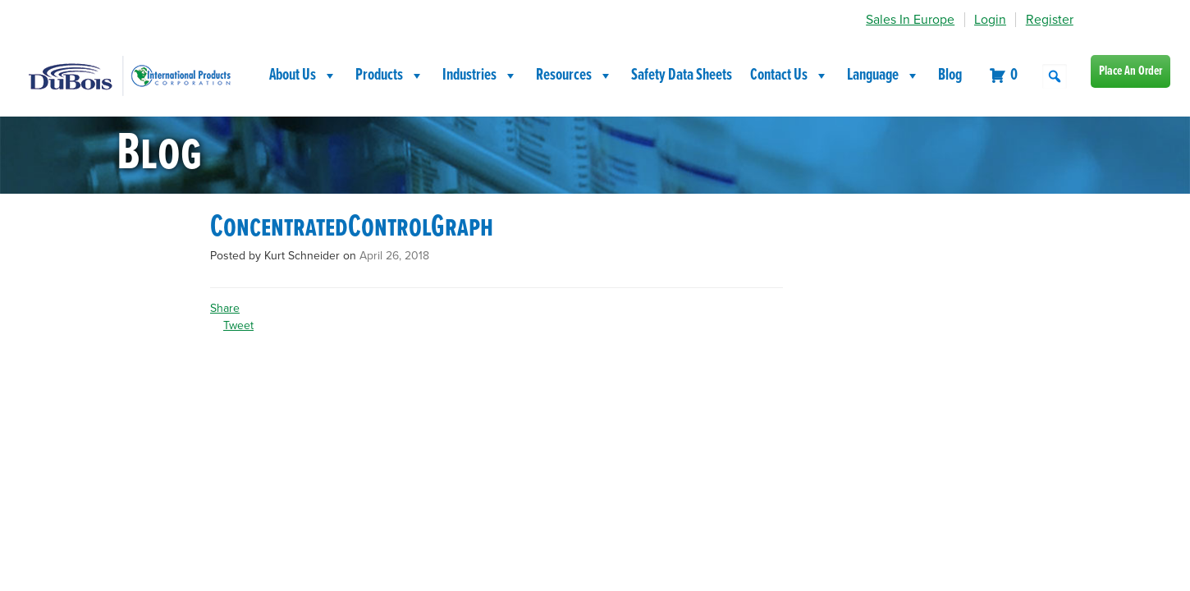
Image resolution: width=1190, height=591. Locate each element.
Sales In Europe (910, 19)
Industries (480, 75)
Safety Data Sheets (681, 75)
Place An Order (1130, 71)
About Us (303, 75)
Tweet (238, 325)
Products (389, 75)
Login (990, 19)
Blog (950, 75)
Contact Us (789, 75)
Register (1049, 19)
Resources (574, 75)
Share (225, 308)
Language (883, 75)
